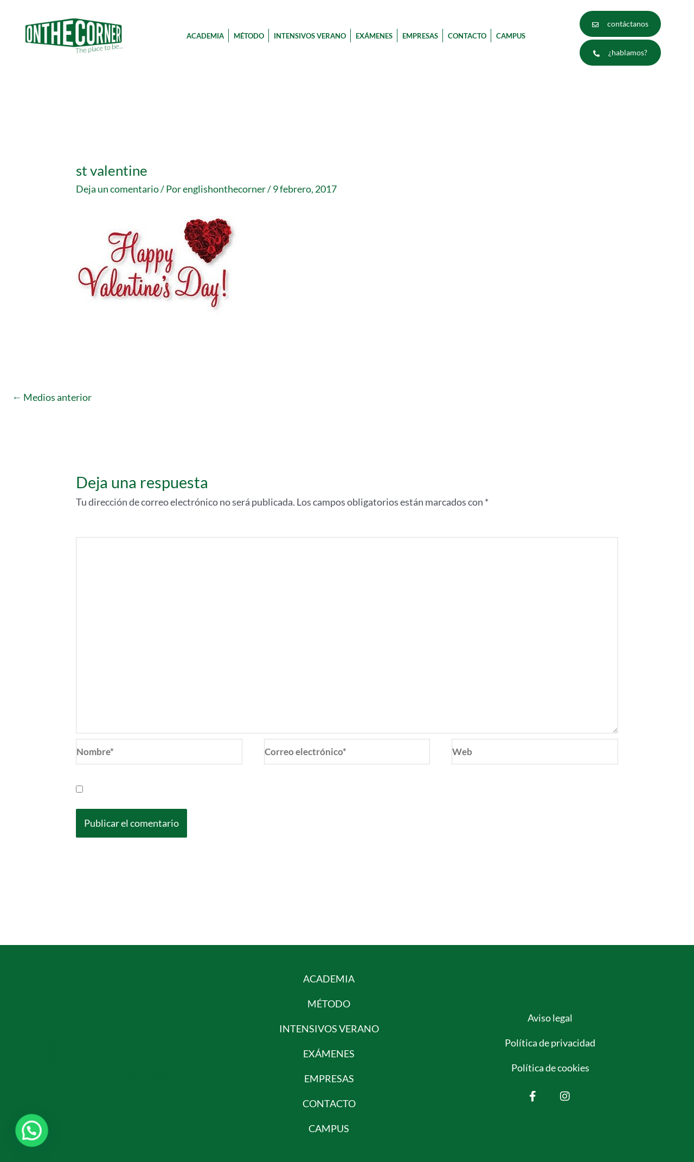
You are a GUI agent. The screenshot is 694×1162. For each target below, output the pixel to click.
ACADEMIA (205, 35)
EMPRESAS (420, 35)
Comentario (104, 530)
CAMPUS (510, 35)
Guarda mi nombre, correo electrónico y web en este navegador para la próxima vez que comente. (291, 789)
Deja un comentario (117, 189)
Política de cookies (550, 1068)
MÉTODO (249, 35)
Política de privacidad (550, 1043)
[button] (33, 1130)
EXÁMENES (374, 35)
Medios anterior (52, 397)
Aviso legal (550, 1018)
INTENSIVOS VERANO (310, 35)
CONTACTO (467, 35)
